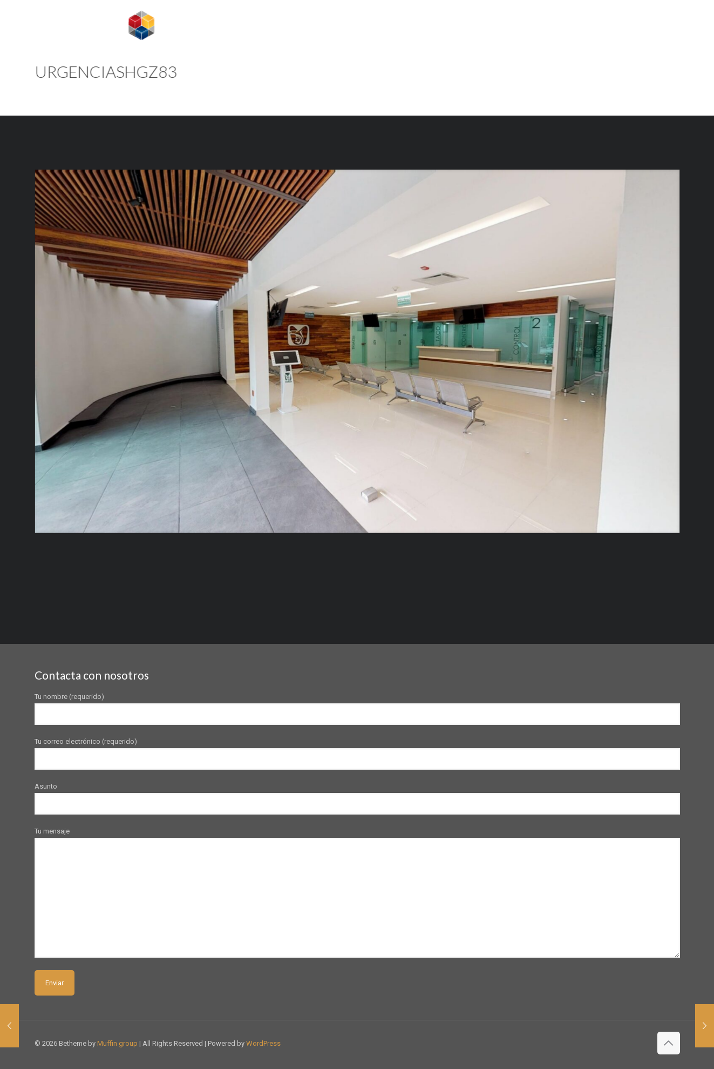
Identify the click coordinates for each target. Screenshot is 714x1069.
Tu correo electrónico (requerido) (357, 753)
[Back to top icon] (668, 1043)
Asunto (357, 798)
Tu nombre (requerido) (357, 709)
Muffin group (117, 1043)
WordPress (263, 1043)
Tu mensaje (357, 892)
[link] (357, 351)
